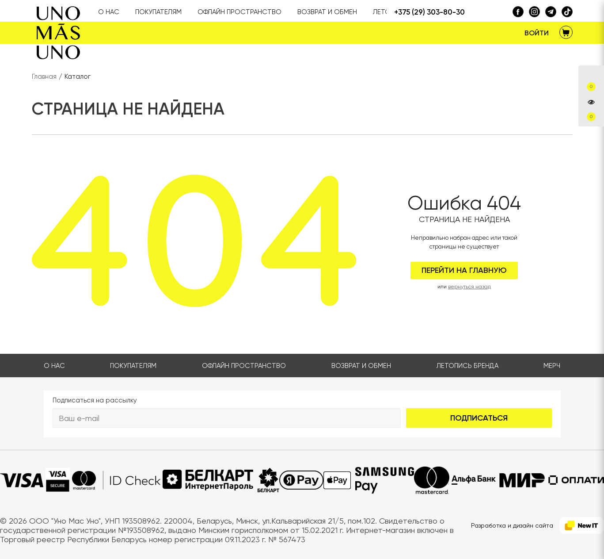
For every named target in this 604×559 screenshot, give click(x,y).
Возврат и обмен (361, 366)
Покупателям (133, 366)
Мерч (551, 366)
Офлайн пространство (244, 366)
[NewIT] (581, 525)
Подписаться (479, 418)
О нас (54, 366)
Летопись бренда (467, 366)
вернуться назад (469, 286)
